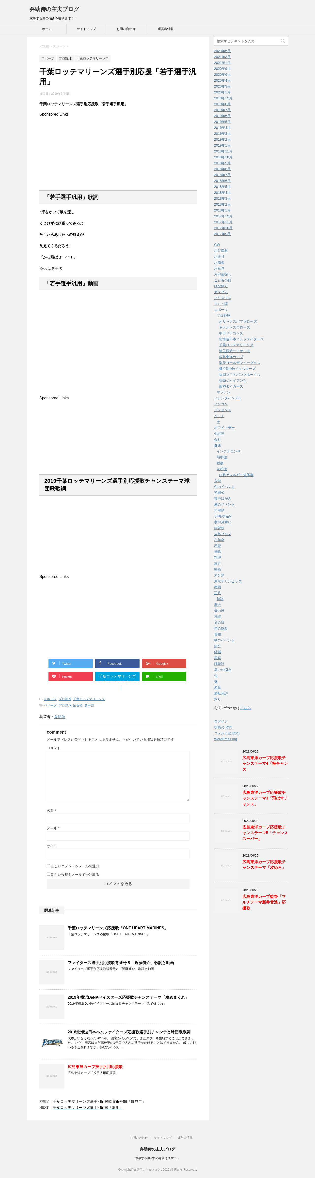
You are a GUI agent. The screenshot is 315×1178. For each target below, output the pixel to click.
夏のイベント (224, 504)
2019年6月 (222, 116)
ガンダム (221, 292)
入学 (217, 481)
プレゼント (222, 410)
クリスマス (222, 298)
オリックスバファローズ (238, 321)
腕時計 (219, 664)
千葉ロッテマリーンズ (89, 699)
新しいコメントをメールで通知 (75, 866)
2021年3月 (222, 57)
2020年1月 (222, 92)
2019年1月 (222, 145)
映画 (217, 569)
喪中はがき (222, 498)
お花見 (219, 268)
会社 (217, 439)
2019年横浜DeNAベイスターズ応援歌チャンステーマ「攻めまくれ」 (128, 997)
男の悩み (221, 628)
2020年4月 (222, 80)
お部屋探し (222, 274)
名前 (51, 811)
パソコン (221, 404)
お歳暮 (219, 262)
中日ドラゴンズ (231, 333)
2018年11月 (223, 151)
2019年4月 (222, 128)
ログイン (221, 721)
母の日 (219, 611)
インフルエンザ (229, 451)
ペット (219, 416)
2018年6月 (222, 181)
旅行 (217, 563)
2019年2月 (222, 139)
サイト (52, 846)
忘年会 (219, 540)
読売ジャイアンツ (233, 380)
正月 (217, 593)
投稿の (223, 727)
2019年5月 (222, 122)
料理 (217, 557)
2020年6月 (222, 74)
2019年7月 (222, 110)
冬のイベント (224, 487)
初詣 (220, 599)
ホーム (47, 29)
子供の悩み (222, 516)
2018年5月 (222, 187)
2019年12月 (223, 98)
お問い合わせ (126, 29)
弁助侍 (59, 717)
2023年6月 (222, 51)
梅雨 (217, 587)
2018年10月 (223, 157)
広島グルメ (222, 534)
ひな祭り (221, 286)
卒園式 (219, 493)
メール (53, 828)
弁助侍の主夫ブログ (54, 9)
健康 (217, 445)
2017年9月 (222, 234)
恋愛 (217, 546)
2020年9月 (222, 69)
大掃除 (219, 510)
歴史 (217, 605)
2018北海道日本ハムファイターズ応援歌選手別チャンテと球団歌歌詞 (129, 1032)
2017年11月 (223, 222)
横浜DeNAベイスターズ (237, 369)
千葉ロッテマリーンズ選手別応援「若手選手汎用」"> (117, 677)
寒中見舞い (222, 522)
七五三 (219, 434)
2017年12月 (223, 216)
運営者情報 (166, 29)
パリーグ (50, 705)
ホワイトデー (224, 428)
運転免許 (221, 693)
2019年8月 (222, 104)
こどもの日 (222, 280)
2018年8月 (222, 169)
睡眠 (220, 463)
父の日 (219, 622)
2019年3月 (222, 134)
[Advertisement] (118, 151)
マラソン (223, 392)
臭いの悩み (222, 670)
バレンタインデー (228, 398)
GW (217, 245)
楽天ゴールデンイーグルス (239, 363)
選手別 (89, 705)
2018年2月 (222, 204)
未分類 (219, 575)
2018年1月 (222, 210)
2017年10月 (223, 228)
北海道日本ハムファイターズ (241, 339)
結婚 (217, 652)
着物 (217, 634)
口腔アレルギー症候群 (236, 475)
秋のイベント (224, 640)
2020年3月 (222, 86)
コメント (54, 748)
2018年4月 (222, 193)
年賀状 (219, 528)
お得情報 (221, 251)
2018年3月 (222, 198)
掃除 (217, 552)
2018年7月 (222, 175)
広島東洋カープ (231, 357)
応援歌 (78, 705)
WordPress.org (225, 739)
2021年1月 (222, 63)
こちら (245, 708)
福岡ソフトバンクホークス (239, 375)
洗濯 (217, 617)
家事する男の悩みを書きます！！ (157, 1158)
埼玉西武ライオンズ (234, 351)
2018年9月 (222, 163)
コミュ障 (221, 304)
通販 (217, 687)
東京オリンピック (228, 581)
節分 (217, 646)
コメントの (226, 733)
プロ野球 (65, 699)
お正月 (219, 256)
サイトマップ (86, 29)
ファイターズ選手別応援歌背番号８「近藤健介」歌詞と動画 (121, 963)
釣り (217, 699)
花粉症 (222, 469)
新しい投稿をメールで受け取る (75, 874)
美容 (217, 658)
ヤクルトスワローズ (234, 327)
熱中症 (222, 457)
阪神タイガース (231, 386)
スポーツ (50, 699)
